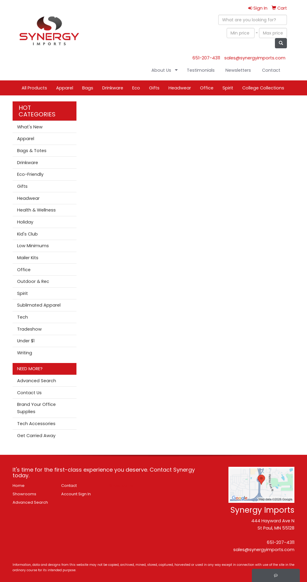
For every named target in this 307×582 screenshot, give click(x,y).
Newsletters (238, 70)
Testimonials (201, 70)
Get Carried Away (36, 436)
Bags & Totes (31, 151)
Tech (22, 317)
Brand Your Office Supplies (36, 408)
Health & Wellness (36, 210)
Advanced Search (36, 381)
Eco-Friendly (30, 174)
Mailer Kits (27, 258)
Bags (87, 88)
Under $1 (25, 341)
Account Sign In (76, 494)
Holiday (25, 222)
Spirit (227, 88)
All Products (34, 88)
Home (19, 485)
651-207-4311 (206, 58)
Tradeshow (29, 329)
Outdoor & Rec (33, 281)
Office (206, 88)
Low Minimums (33, 246)
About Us (161, 70)
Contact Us (29, 393)
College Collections (263, 88)
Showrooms (24, 494)
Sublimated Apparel (39, 305)
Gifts (154, 88)
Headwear (179, 88)
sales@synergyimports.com (254, 58)
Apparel (64, 88)
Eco (136, 88)
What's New (30, 127)
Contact (271, 70)
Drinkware (112, 88)
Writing (24, 353)
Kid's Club (27, 234)
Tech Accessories (36, 424)
